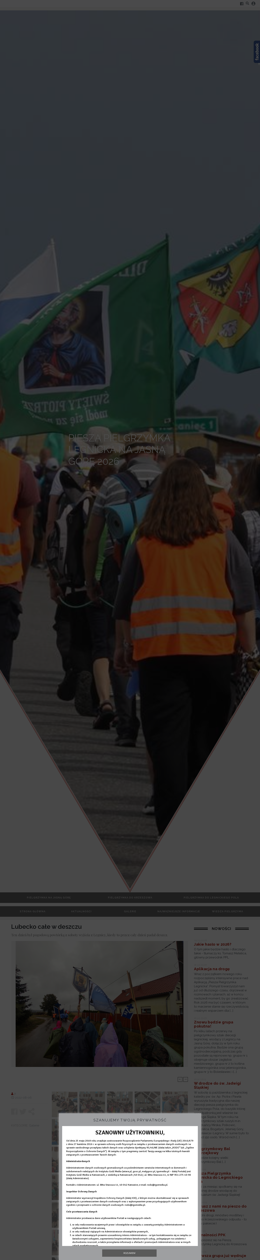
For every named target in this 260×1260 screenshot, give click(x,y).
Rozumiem (129, 1253)
